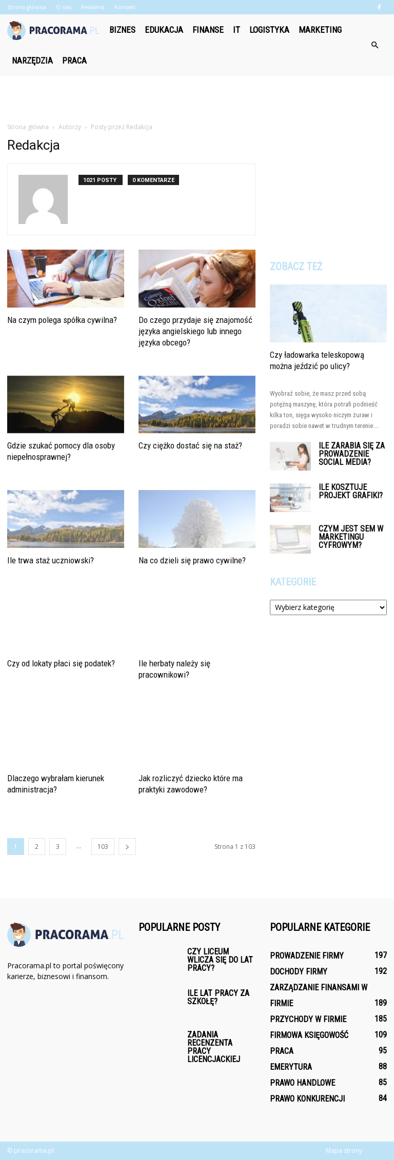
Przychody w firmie (308, 1019)
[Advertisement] (197, 98)
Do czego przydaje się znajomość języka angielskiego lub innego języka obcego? (195, 331)
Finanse (208, 30)
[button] (374, 45)
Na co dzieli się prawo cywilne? (192, 560)
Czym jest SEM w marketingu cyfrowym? (351, 537)
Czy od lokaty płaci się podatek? (61, 663)
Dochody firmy (298, 971)
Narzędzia (32, 60)
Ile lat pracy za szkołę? (218, 997)
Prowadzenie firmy (307, 956)
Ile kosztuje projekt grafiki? (351, 491)
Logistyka (269, 30)
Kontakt (124, 7)
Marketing (320, 30)
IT (236, 30)
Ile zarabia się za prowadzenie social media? (352, 454)
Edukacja (164, 30)
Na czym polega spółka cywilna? (62, 320)
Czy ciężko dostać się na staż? (190, 445)
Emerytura (291, 1067)
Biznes (122, 30)
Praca (74, 60)
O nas (63, 7)
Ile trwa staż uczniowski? (50, 560)
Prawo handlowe (302, 1083)
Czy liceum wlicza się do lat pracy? (220, 960)
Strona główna (26, 7)
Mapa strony (344, 1150)
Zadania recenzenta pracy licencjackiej (213, 1047)
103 (102, 846)
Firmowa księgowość (309, 1035)
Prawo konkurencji (307, 1099)
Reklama (93, 7)
